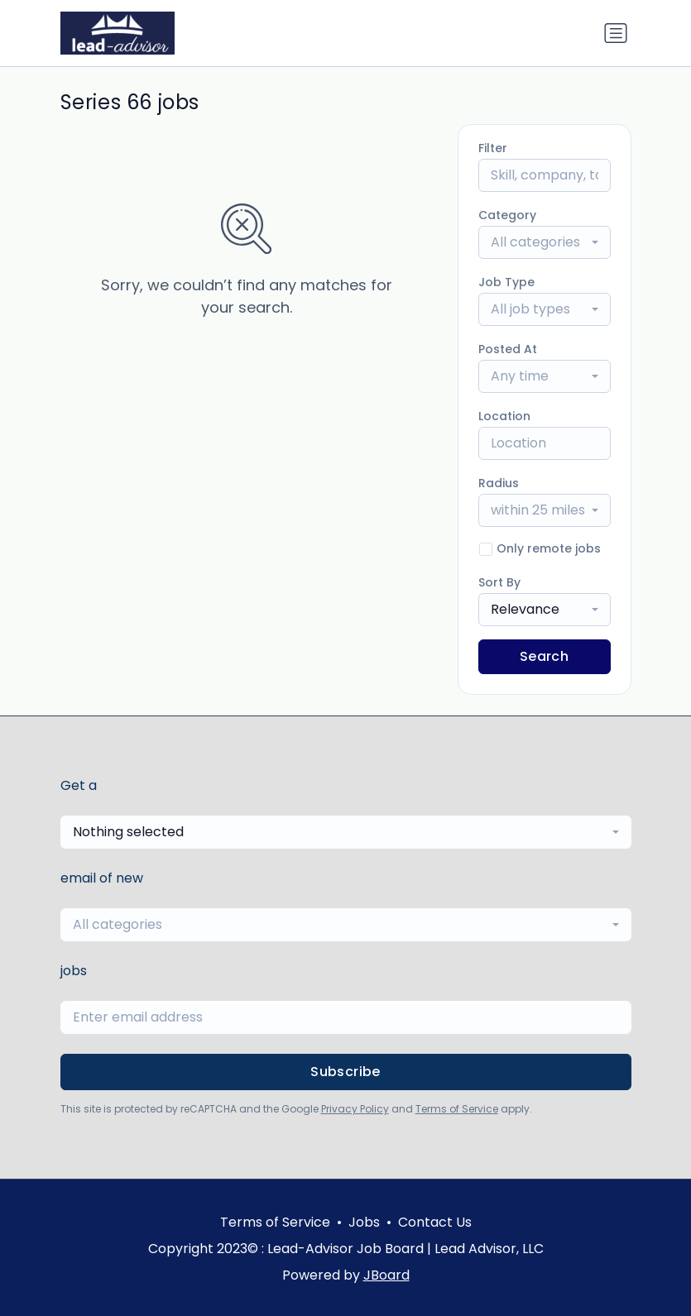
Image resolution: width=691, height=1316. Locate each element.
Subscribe (345, 1071)
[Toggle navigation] (615, 33)
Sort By (499, 582)
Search (544, 656)
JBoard (386, 1275)
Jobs (364, 1222)
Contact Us (435, 1222)
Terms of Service (456, 1109)
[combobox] (544, 242)
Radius (498, 483)
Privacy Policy (355, 1109)
